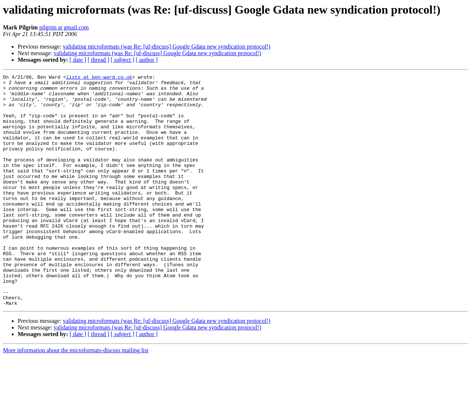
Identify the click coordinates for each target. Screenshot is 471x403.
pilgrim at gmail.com (64, 27)
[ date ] (78, 60)
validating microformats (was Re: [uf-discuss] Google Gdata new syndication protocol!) (166, 46)
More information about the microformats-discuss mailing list (75, 396)
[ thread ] (98, 60)
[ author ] (147, 60)
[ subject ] (122, 60)
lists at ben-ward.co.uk (99, 78)
